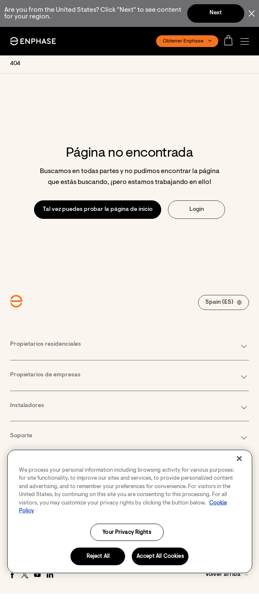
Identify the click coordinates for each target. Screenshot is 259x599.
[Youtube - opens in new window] (37, 574)
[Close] (239, 458)
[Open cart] (230, 41)
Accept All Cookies (159, 556)
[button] (246, 41)
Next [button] (215, 13)
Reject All (98, 556)
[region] (129, 511)
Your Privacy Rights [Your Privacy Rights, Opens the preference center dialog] (126, 532)
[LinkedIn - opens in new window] (50, 574)
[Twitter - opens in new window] (24, 574)
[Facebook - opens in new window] (12, 574)
